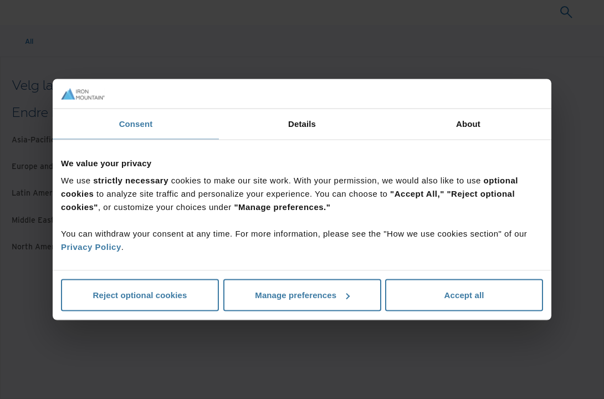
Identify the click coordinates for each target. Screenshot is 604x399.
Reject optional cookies (140, 295)
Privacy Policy (91, 247)
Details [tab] (302, 123)
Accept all (464, 295)
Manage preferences (302, 295)
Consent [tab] (136, 123)
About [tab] (468, 123)
